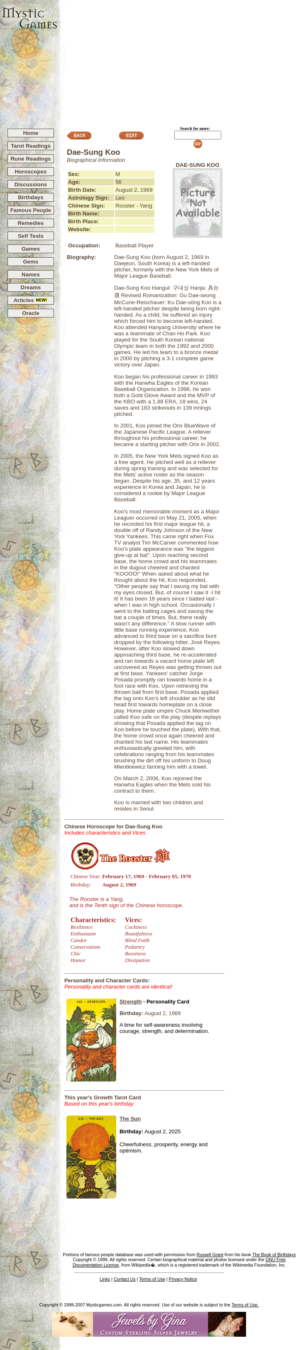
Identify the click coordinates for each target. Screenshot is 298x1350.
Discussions (31, 184)
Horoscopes (30, 171)
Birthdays (30, 197)
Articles (31, 300)
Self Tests (31, 236)
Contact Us (125, 1279)
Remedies (30, 223)
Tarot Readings (31, 146)
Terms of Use (152, 1279)
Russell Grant (210, 1254)
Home (30, 133)
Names (31, 274)
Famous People (30, 210)
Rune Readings (30, 159)
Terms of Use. (245, 1304)
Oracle (30, 313)
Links (105, 1279)
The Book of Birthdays (274, 1254)
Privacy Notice (183, 1279)
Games (31, 249)
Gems (30, 262)
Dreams (31, 287)
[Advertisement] (178, 60)
